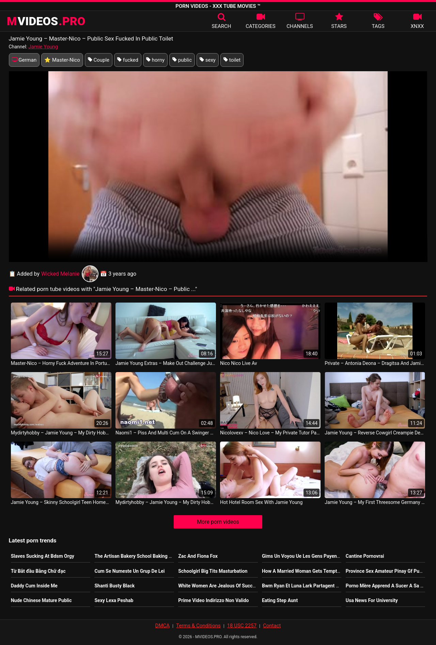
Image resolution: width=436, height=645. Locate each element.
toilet (231, 60)
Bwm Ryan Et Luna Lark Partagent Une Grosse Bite (316, 585)
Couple (98, 60)
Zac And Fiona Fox (198, 556)
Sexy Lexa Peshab (113, 600)
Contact (272, 626)
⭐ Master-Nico (62, 60)
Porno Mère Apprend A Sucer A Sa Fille (387, 585)
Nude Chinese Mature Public (41, 600)
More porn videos (218, 522)
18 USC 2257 (241, 626)
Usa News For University (372, 600)
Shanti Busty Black (114, 585)
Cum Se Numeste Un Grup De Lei (129, 571)
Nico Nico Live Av (238, 363)
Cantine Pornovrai (365, 556)
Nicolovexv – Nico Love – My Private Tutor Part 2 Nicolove (270, 432)
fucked (127, 60)
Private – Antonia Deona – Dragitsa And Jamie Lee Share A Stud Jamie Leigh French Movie (375, 363)
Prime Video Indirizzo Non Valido (213, 600)
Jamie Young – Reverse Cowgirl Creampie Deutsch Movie (375, 432)
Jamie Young (43, 47)
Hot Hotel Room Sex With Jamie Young (261, 502)
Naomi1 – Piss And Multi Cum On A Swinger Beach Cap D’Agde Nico (165, 432)
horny (155, 60)
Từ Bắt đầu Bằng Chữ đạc (38, 571)
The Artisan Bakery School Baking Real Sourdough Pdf (152, 556)
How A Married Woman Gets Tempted (302, 571)
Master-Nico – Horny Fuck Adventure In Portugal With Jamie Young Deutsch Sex (61, 363)
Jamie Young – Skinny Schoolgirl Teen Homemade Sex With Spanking (61, 502)
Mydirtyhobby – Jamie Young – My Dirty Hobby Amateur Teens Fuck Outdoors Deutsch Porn (165, 502)
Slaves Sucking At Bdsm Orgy (42, 556)
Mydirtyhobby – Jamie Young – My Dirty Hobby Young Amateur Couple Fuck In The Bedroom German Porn (61, 432)
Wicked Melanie (69, 273)
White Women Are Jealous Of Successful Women (230, 585)
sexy (208, 60)
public (182, 60)
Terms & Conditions (198, 626)
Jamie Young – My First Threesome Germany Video (375, 502)
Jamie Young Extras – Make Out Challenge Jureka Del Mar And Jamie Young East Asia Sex (165, 363)
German (24, 60)
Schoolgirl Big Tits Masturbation (212, 571)
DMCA (162, 626)
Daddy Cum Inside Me (34, 585)
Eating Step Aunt (280, 600)
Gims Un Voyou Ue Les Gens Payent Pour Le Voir (314, 556)
